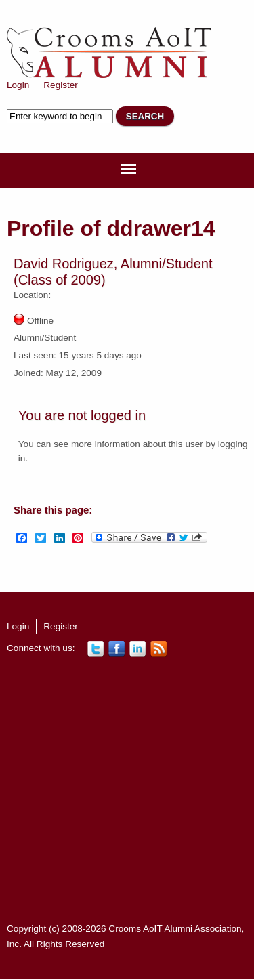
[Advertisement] (127, 790)
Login (18, 85)
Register (60, 85)
